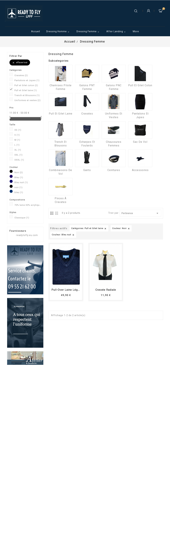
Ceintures (113, 170)
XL (17, 150)
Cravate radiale (105, 289)
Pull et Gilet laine (25, 90)
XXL (18, 155)
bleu (18, 192)
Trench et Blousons (27, 95)
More (136, 31)
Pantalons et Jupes (27, 80)
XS (17, 130)
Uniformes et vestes (27, 100)
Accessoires (140, 170)
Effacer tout (19, 62)
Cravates (21, 75)
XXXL (19, 160)
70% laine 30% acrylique (27, 205)
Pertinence (141, 213)
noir (18, 187)
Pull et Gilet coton (26, 85)
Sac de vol (140, 141)
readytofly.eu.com (27, 235)
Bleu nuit (21, 182)
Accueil (35, 31)
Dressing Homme (58, 32)
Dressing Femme (88, 32)
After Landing (116, 32)
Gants (87, 170)
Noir (18, 172)
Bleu (18, 177)
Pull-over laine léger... (66, 289)
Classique (21, 217)
